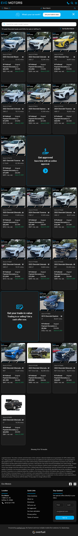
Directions (30, 502)
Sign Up (64, 517)
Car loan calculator (33, 511)
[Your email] (64, 511)
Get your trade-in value (52, 14)
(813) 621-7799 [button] (8, 503)
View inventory (32, 496)
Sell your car (31, 505)
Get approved (31, 508)
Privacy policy (31, 514)
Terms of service (32, 517)
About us (30, 499)
